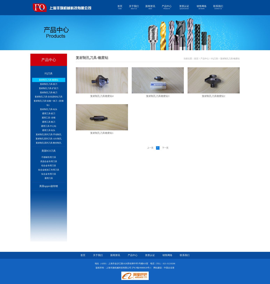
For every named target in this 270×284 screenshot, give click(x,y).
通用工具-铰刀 (48, 113)
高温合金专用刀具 (48, 161)
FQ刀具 (49, 73)
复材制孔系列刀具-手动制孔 (49, 134)
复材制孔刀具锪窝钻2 (213, 96)
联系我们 (218, 7)
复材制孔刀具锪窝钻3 (157, 96)
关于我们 (134, 7)
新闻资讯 (150, 7)
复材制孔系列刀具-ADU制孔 (49, 138)
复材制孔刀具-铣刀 (48, 92)
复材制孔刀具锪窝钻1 (101, 133)
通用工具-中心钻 (48, 126)
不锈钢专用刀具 (48, 157)
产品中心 (167, 7)
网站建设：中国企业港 (163, 268)
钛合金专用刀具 (48, 174)
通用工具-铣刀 (48, 122)
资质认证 (184, 7)
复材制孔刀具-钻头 (48, 109)
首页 (119, 7)
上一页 (150, 148)
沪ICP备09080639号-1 (141, 268)
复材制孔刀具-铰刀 (48, 84)
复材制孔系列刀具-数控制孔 (49, 143)
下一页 (165, 148)
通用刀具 (49, 178)
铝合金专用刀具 (48, 165)
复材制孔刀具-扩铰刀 (48, 88)
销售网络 (201, 7)
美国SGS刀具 (49, 151)
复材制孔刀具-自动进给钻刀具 (49, 96)
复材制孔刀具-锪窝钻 (48, 80)
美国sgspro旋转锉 (48, 186)
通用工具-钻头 (48, 130)
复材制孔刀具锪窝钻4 (101, 96)
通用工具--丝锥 (49, 117)
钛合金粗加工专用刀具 (48, 170)
